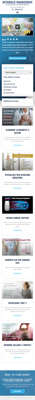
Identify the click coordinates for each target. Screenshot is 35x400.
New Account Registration (17, 7)
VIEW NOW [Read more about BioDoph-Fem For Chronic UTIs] (17, 273)
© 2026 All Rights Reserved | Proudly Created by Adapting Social (17, 398)
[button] (17, 12)
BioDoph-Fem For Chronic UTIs (17, 261)
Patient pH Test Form (9, 84)
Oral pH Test (7, 81)
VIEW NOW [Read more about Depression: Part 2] (17, 315)
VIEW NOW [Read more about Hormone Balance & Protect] (17, 357)
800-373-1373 (23, 386)
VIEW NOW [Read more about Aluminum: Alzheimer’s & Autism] (17, 145)
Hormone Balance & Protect (17, 345)
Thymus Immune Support (17, 217)
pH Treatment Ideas (9, 93)
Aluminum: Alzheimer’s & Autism (17, 131)
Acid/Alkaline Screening (10, 87)
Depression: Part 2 (17, 302)
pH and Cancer (8, 90)
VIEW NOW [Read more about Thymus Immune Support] (17, 230)
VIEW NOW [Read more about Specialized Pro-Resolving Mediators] (17, 188)
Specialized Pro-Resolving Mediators (17, 176)
